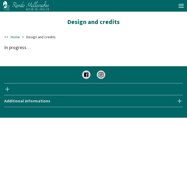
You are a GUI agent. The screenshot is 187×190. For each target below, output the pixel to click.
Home (15, 37)
